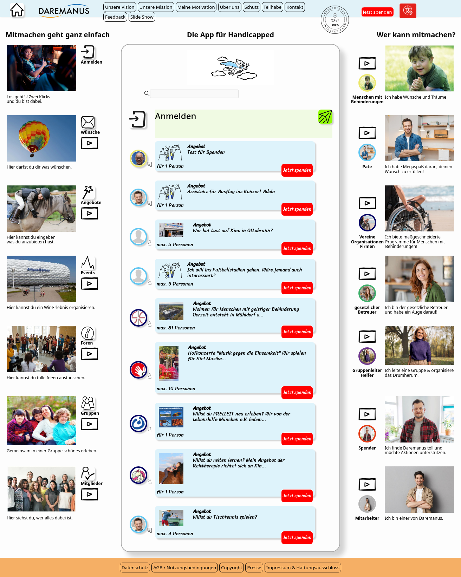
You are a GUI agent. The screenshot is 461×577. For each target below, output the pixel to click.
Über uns (230, 7)
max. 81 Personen (235, 316)
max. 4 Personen (207, 523)
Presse (254, 567)
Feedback (115, 17)
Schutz (252, 7)
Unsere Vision (120, 7)
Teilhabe (272, 7)
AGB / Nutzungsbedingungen (184, 567)
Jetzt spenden (377, 12)
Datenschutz (135, 567)
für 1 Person (191, 157)
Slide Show (142, 17)
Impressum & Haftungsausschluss (302, 567)
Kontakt (294, 7)
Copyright (231, 567)
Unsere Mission (156, 7)
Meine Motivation (196, 7)
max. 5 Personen (215, 235)
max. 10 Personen (235, 368)
